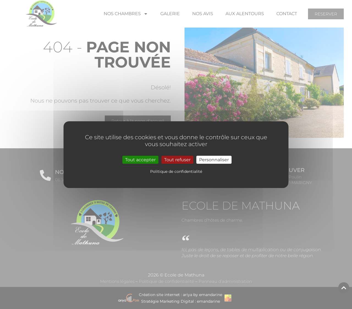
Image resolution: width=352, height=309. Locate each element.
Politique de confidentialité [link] (176, 171)
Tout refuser (177, 159)
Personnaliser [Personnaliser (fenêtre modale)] (214, 159)
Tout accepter (140, 159)
